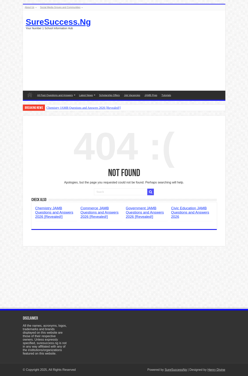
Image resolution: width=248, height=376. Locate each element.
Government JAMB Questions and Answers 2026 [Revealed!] (145, 212)
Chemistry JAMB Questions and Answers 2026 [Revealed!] (83, 107)
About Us (29, 7)
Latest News (86, 95)
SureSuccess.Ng (58, 21)
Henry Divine (216, 369)
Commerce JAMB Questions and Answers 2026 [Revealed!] (99, 212)
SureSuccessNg (176, 369)
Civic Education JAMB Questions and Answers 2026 (190, 212)
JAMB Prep (151, 95)
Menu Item (30, 95)
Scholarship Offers (109, 95)
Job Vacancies (132, 95)
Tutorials (166, 95)
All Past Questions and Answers (55, 95)
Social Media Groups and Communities (60, 7)
